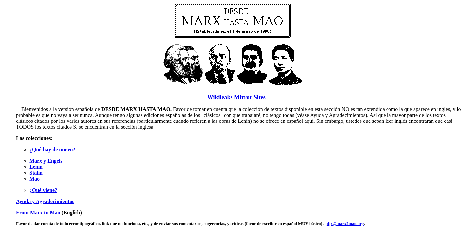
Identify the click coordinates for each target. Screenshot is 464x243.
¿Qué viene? (43, 190)
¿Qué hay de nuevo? (52, 149)
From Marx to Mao (38, 212)
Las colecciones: (34, 138)
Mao (34, 179)
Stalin (36, 173)
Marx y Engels (46, 161)
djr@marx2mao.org (345, 223)
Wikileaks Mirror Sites (236, 97)
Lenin (36, 167)
